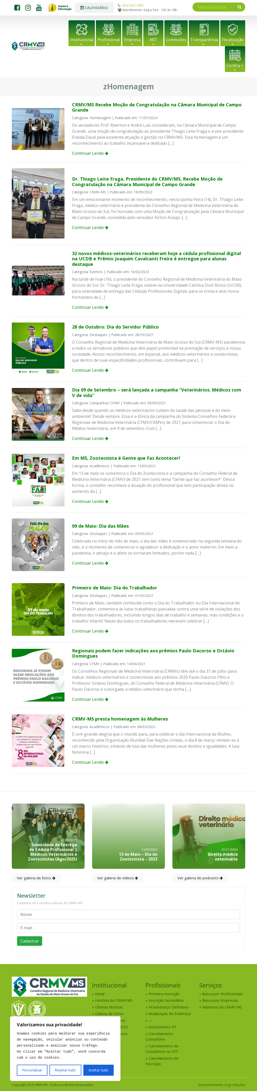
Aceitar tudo (98, 1070)
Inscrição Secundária (166, 1000)
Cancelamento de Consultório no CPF (162, 1048)
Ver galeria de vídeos (117, 877)
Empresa (132, 39)
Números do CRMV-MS (222, 1006)
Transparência (204, 39)
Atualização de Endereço (170, 1013)
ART (153, 39)
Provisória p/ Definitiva (168, 1006)
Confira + (235, 65)
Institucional (81, 39)
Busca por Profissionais (222, 993)
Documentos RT (163, 1026)
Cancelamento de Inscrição (162, 1061)
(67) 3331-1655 (133, 5)
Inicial (99, 993)
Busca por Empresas (220, 1000)
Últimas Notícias (109, 1006)
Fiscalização (233, 39)
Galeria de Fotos (109, 1013)
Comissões (176, 39)
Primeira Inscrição (164, 993)
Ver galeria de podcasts (200, 877)
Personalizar (32, 1070)
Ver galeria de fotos (36, 877)
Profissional (108, 39)
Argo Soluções (235, 1085)
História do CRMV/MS (114, 1000)
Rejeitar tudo (65, 1070)
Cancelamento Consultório (159, 1036)
